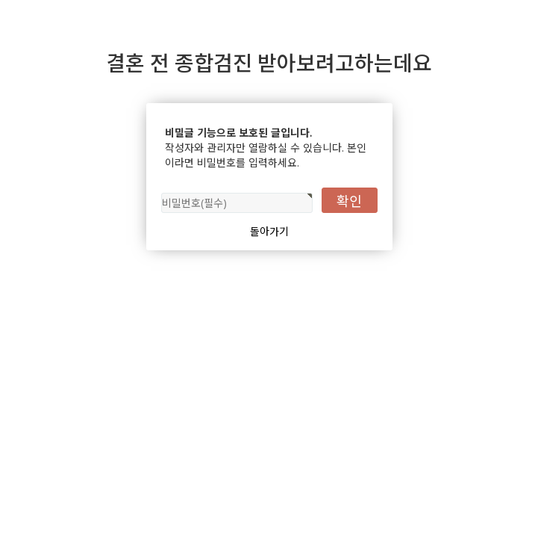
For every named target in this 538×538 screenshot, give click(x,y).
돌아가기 (269, 231)
